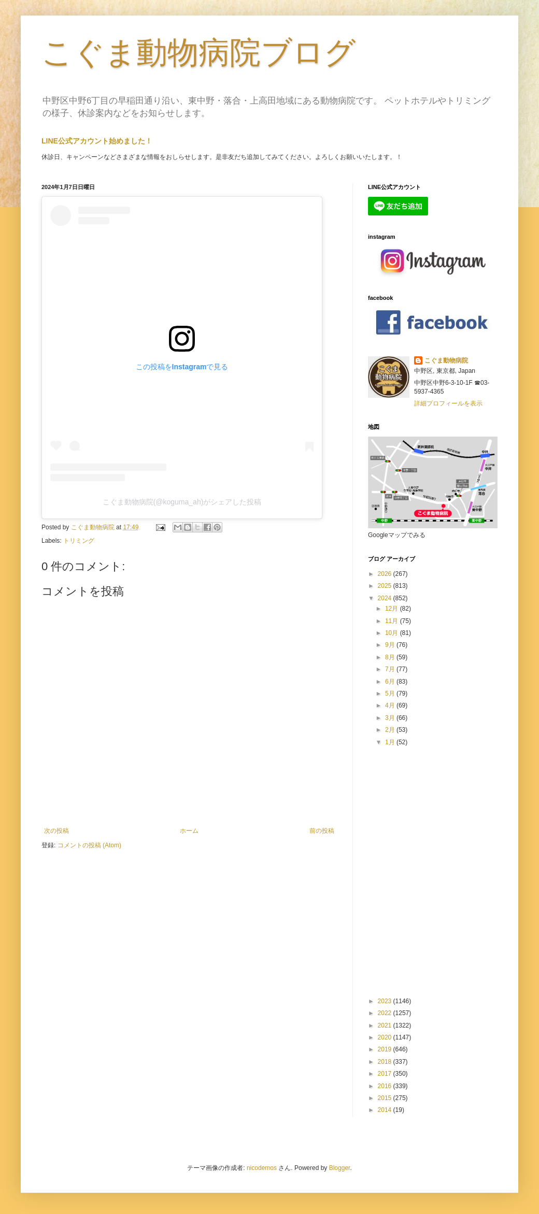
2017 (385, 1073)
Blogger (339, 1168)
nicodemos (262, 1168)
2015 (385, 1098)
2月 (390, 729)
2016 (385, 1086)
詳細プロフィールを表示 (448, 403)
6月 (390, 681)
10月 (392, 633)
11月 (392, 621)
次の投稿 (56, 830)
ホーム (189, 830)
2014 (385, 1110)
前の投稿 (321, 830)
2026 (385, 573)
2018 (385, 1061)
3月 (390, 717)
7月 (390, 669)
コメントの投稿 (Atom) (89, 845)
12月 (392, 608)
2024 (385, 598)
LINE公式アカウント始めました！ (96, 141)
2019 (385, 1049)
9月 (390, 644)
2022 (385, 1013)
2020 (385, 1037)
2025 (385, 585)
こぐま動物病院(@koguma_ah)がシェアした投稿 (182, 502)
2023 (385, 1001)
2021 (385, 1025)
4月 (390, 705)
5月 (390, 693)
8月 (390, 657)
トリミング (78, 540)
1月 (390, 742)
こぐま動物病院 (446, 360)
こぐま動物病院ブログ (198, 52)
